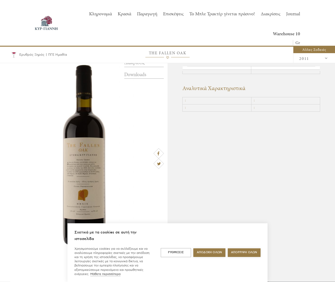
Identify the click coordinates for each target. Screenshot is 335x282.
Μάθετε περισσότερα (105, 274)
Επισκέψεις (173, 14)
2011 (313, 58)
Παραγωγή (147, 14)
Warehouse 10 (286, 34)
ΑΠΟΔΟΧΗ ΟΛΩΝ (209, 252)
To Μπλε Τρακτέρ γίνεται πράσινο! (222, 14)
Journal (293, 14)
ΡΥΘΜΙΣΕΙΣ (176, 252)
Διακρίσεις (270, 14)
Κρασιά (124, 14)
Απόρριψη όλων (244, 252)
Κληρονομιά (100, 14)
